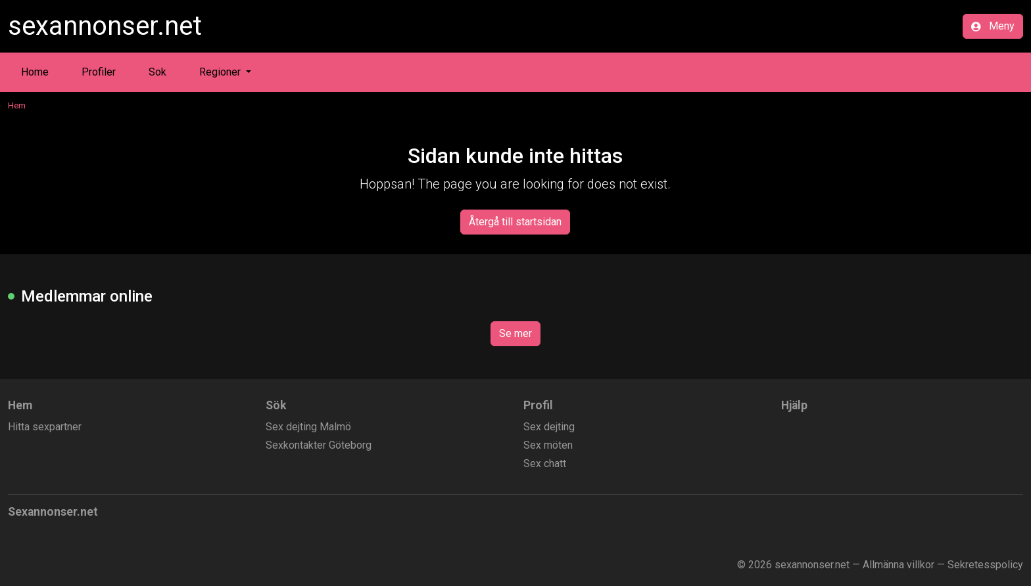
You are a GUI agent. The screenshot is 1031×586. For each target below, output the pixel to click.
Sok (157, 72)
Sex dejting (549, 426)
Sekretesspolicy (985, 564)
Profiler (99, 72)
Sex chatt (544, 463)
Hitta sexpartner (45, 426)
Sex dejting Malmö (308, 426)
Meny (993, 26)
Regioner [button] (221, 72)
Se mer (515, 333)
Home (35, 72)
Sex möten (548, 445)
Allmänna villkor (898, 564)
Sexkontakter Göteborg (319, 445)
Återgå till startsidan (515, 221)
